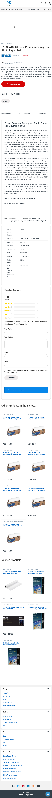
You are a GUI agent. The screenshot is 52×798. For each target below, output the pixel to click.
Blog (4, 699)
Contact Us (6, 696)
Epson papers (18, 221)
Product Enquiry (15, 84)
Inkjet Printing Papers (10, 775)
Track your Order (8, 739)
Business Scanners (9, 778)
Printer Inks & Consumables (12, 772)
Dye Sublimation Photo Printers (13, 765)
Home (3, 9)
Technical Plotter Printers (11, 762)
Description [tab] (6, 114)
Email (6, 361)
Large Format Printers (10, 756)
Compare (19, 63)
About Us (6, 693)
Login (5, 736)
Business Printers (9, 759)
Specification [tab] (24, 114)
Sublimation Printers (9, 769)
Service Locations (9, 706)
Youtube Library (8, 702)
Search (42, 3)
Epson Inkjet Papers (34, 9)
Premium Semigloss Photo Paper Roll (35, 221)
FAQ (4, 726)
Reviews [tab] (42, 114)
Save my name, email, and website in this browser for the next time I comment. (27, 371)
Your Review (8, 337)
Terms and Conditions (10, 722)
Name (6, 352)
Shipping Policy (8, 716)
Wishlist (5, 745)
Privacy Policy (7, 719)
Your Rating (8, 329)
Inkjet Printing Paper (15, 9)
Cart (4, 742)
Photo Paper (17, 521)
